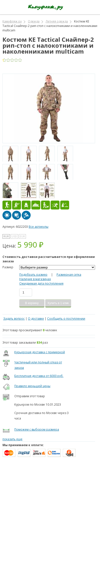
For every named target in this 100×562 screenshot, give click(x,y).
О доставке (36, 318)
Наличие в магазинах (35, 279)
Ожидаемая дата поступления (41, 283)
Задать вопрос (14, 318)
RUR (6, 236)
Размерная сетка (69, 274)
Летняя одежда (57, 21)
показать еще (12, 439)
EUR (22, 236)
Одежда (34, 21)
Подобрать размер (33, 274)
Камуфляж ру (12, 21)
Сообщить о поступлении (66, 318)
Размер (7, 267)
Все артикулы (38, 227)
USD (14, 236)
